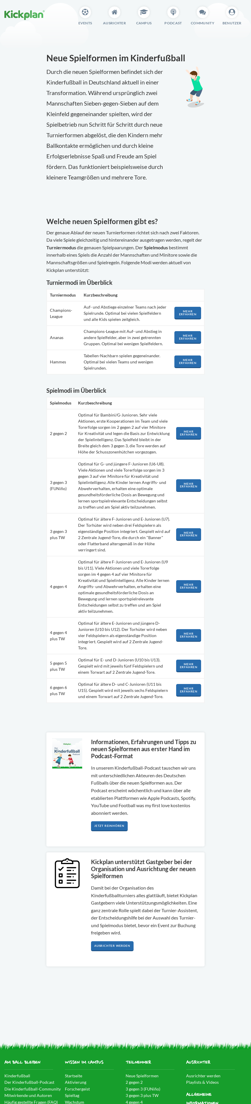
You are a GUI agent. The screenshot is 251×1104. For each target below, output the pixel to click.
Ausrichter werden (112, 945)
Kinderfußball (17, 1075)
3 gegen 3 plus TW (142, 1095)
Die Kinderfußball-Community (32, 1088)
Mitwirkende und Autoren (28, 1095)
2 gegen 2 (134, 1082)
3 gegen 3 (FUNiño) (143, 1088)
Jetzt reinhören (109, 825)
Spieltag (72, 1095)
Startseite (73, 1075)
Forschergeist (77, 1088)
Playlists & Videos (202, 1082)
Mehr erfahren (188, 313)
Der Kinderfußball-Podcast (29, 1082)
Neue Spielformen (142, 1075)
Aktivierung (75, 1082)
